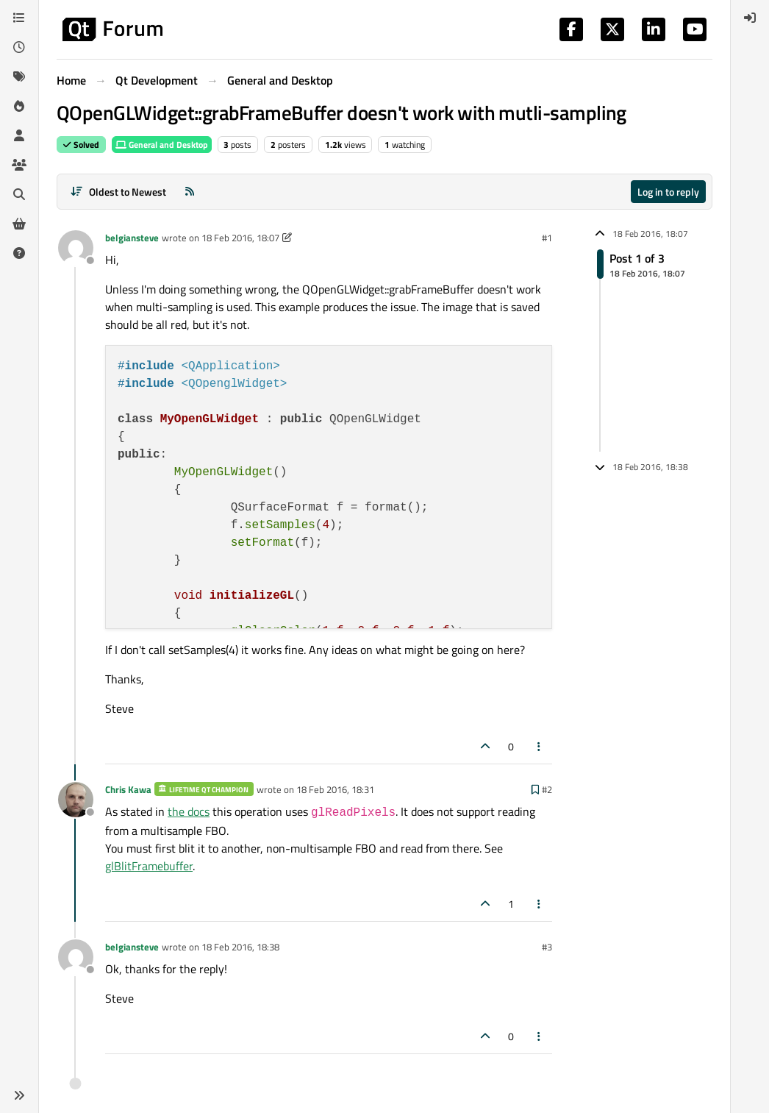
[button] (19, 1095)
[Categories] (19, 17)
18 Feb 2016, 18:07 (240, 237)
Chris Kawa (128, 789)
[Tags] (19, 76)
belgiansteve (132, 237)
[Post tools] (539, 746)
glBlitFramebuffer (149, 866)
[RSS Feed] (190, 191)
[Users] (19, 135)
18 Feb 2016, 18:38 (240, 946)
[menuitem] (750, 17)
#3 (547, 946)
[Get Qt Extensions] (19, 223)
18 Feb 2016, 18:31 (335, 789)
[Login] (750, 17)
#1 (547, 237)
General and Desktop (161, 145)
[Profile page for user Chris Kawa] (75, 799)
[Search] (19, 194)
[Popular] (19, 106)
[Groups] (19, 165)
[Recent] (19, 47)
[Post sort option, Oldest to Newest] (118, 191)
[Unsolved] (19, 253)
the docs (189, 811)
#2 (547, 789)
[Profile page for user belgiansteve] (75, 248)
